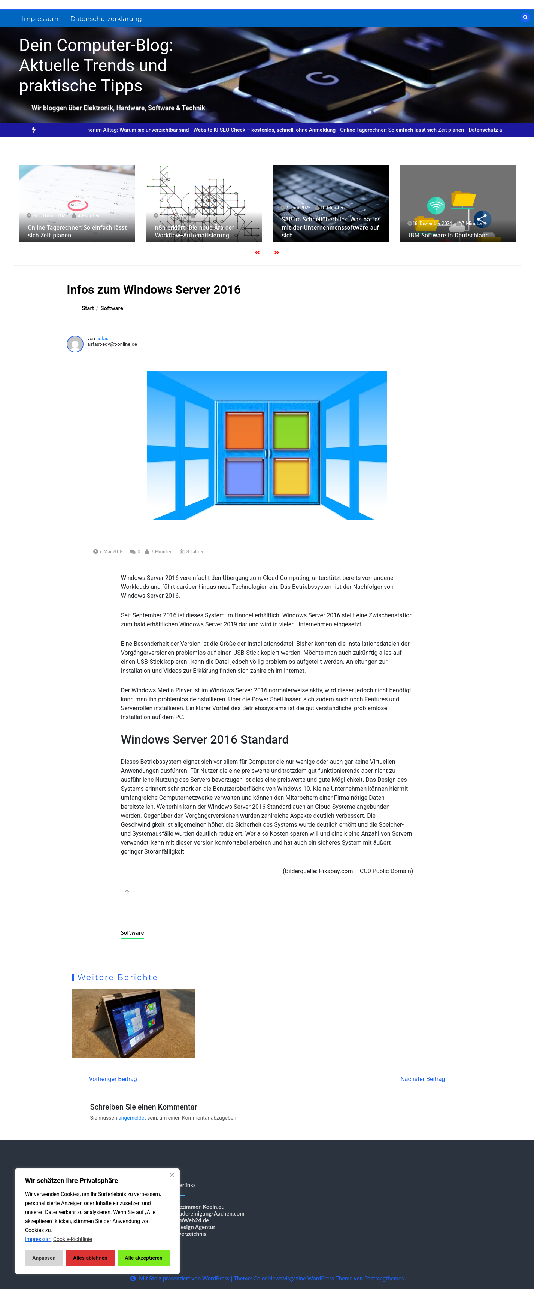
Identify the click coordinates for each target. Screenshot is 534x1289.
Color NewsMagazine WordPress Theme (303, 1278)
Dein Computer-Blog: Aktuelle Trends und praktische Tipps (96, 65)
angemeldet (132, 1118)
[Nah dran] (171, 1174)
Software (132, 933)
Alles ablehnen (90, 1258)
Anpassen (43, 1258)
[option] (135, 130)
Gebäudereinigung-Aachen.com (205, 1213)
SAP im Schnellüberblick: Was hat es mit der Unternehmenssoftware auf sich (331, 227)
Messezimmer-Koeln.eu (195, 1206)
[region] (97, 1221)
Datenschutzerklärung (106, 18)
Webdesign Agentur (190, 1226)
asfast (103, 338)
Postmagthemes (384, 1278)
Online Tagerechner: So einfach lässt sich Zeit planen (413, 130)
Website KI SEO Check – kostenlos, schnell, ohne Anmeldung (275, 130)
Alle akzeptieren (143, 1258)
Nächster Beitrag (422, 1079)
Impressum (40, 18)
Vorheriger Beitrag (113, 1079)
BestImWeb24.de (187, 1220)
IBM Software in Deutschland (449, 235)
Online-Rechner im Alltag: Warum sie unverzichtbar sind (135, 130)
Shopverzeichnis (186, 1233)
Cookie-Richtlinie (72, 1239)
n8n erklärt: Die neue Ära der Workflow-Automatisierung (194, 231)
